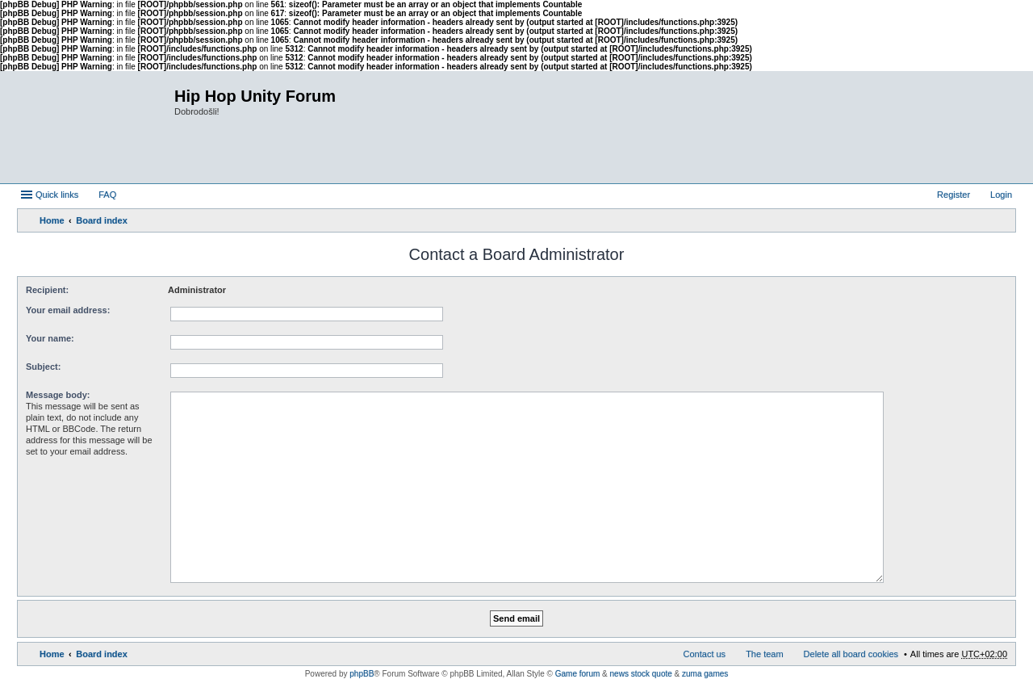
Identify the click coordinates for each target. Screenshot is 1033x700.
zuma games (705, 673)
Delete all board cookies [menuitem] (851, 654)
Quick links (57, 194)
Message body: (58, 395)
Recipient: (47, 290)
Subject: (43, 366)
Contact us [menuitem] (705, 654)
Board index (102, 220)
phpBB (361, 673)
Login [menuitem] (1001, 194)
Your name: (50, 338)
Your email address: (68, 310)
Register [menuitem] (953, 194)
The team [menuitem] (764, 654)
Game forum (577, 673)
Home (52, 220)
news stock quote (641, 673)
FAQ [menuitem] (107, 194)
